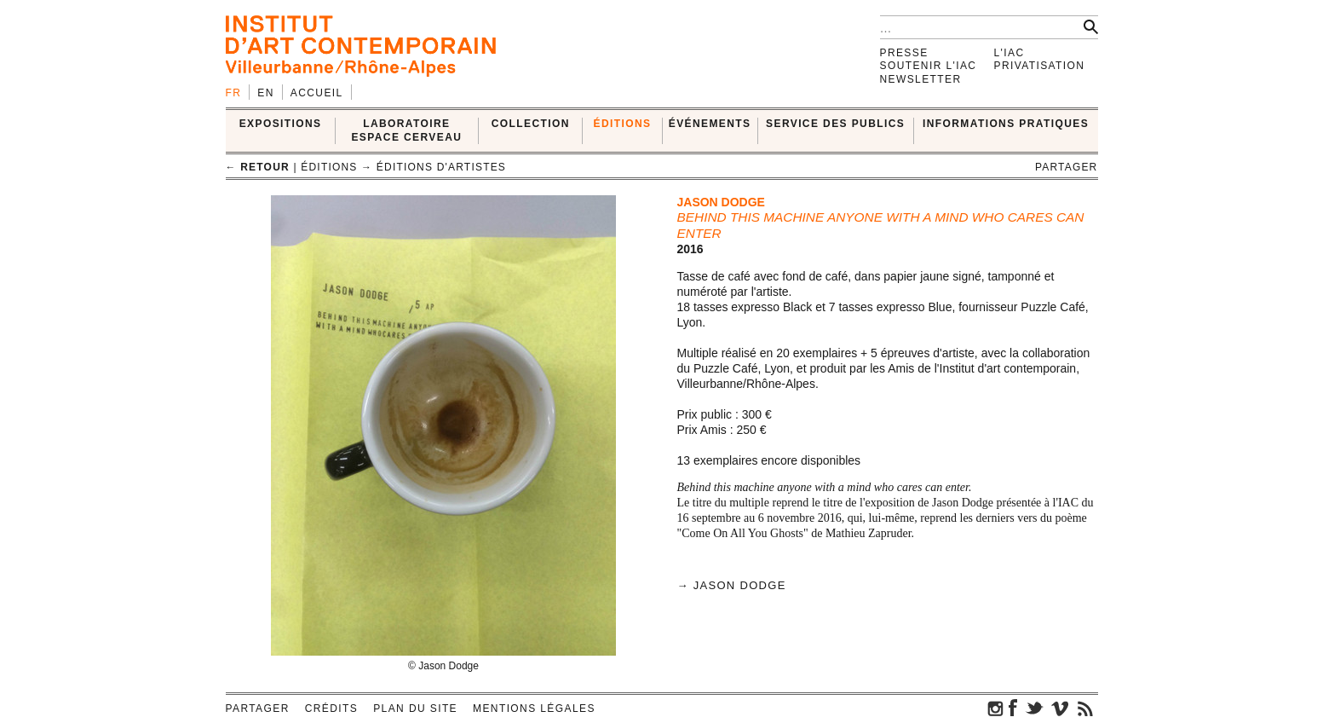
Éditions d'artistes (441, 167)
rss (1085, 707)
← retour (258, 167)
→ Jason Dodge (731, 585)
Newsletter (921, 79)
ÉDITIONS (623, 124)
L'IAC (1009, 53)
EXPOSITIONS (280, 124)
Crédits (331, 708)
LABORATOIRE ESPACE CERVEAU (406, 130)
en (265, 93)
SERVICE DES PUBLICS (835, 124)
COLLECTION (531, 124)
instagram (995, 707)
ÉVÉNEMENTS (710, 124)
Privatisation (1039, 66)
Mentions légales (534, 708)
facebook (1012, 707)
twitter (1034, 707)
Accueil (316, 93)
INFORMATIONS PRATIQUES (1006, 124)
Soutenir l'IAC (928, 66)
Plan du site (415, 708)
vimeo (1060, 707)
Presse (904, 53)
